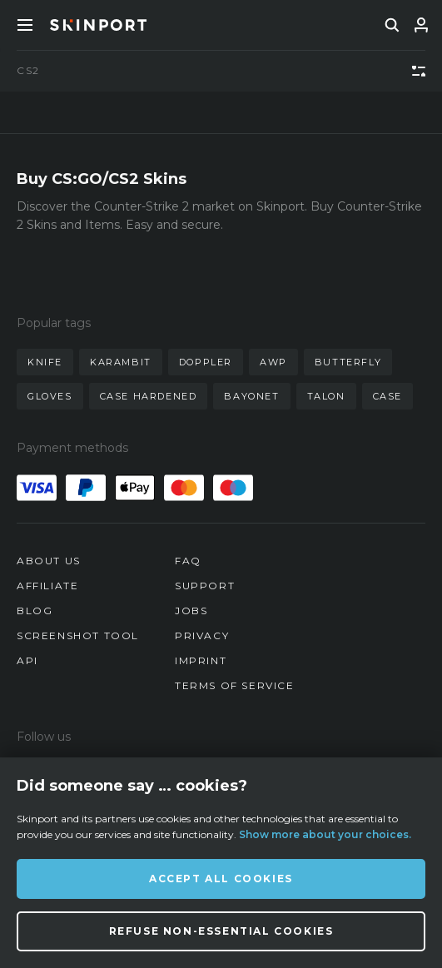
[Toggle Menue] (25, 25)
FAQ (188, 560)
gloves (49, 396)
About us (49, 560)
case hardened (148, 396)
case (387, 396)
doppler (205, 362)
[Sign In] (421, 24)
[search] (392, 25)
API (27, 660)
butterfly (348, 362)
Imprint (200, 660)
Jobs (191, 610)
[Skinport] (98, 25)
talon (326, 396)
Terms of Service (235, 685)
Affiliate (47, 585)
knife (44, 362)
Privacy (202, 635)
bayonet (251, 396)
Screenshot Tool (78, 635)
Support (205, 585)
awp (273, 362)
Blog (34, 610)
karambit (120, 362)
